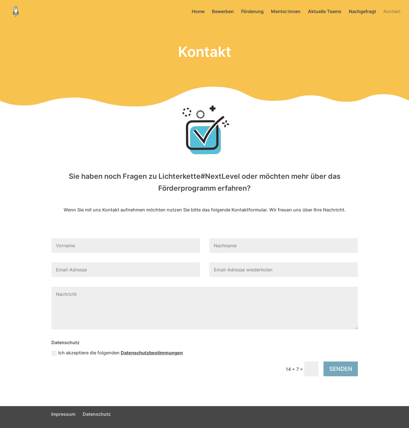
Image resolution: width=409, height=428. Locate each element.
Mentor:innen (286, 11)
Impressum (63, 414)
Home (198, 11)
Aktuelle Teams (324, 11)
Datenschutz (97, 414)
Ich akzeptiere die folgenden (117, 353)
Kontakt (391, 11)
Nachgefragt (362, 11)
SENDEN (340, 368)
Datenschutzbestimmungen (152, 353)
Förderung (252, 11)
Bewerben (223, 11)
